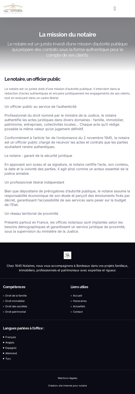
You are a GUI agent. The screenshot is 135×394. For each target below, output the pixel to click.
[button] (114, 9)
